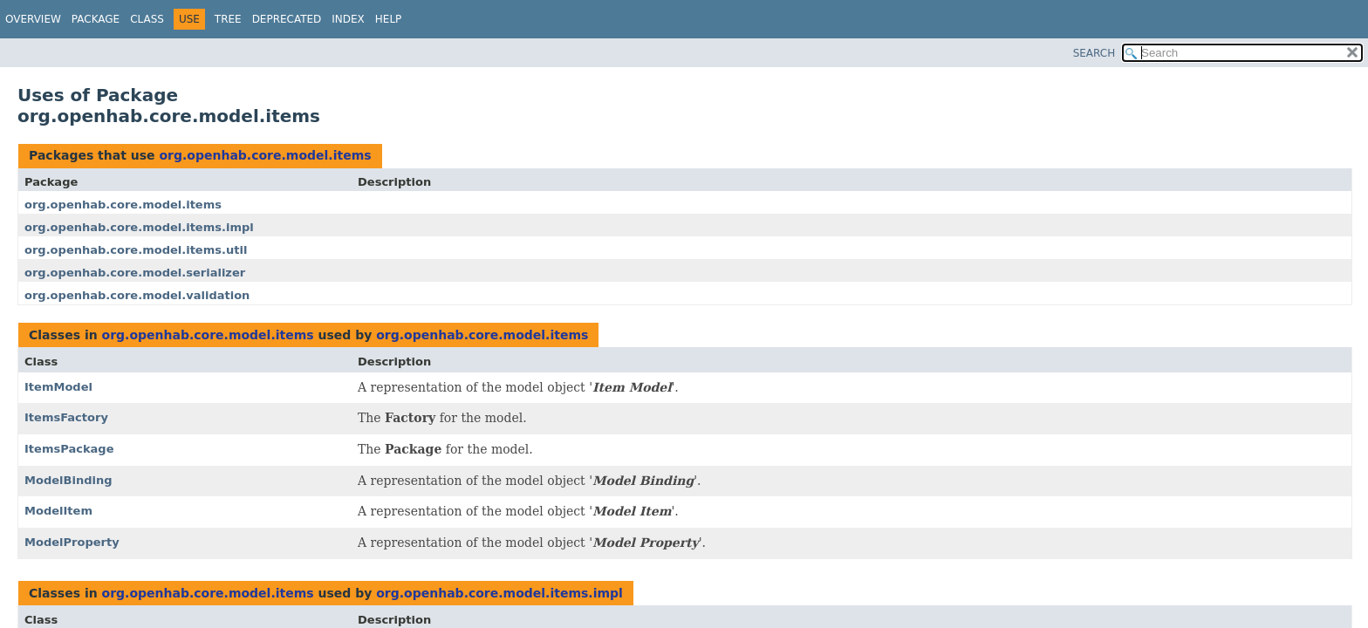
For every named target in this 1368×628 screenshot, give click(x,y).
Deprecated (287, 19)
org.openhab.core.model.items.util (135, 249)
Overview (33, 19)
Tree (228, 19)
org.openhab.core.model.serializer (134, 272)
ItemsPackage (68, 448)
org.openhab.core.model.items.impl (139, 227)
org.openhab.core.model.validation (137, 295)
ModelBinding (68, 480)
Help (388, 19)
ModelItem (58, 510)
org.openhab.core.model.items (265, 155)
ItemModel (58, 386)
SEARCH (1094, 53)
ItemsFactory (66, 417)
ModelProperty (72, 542)
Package (96, 19)
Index (348, 19)
